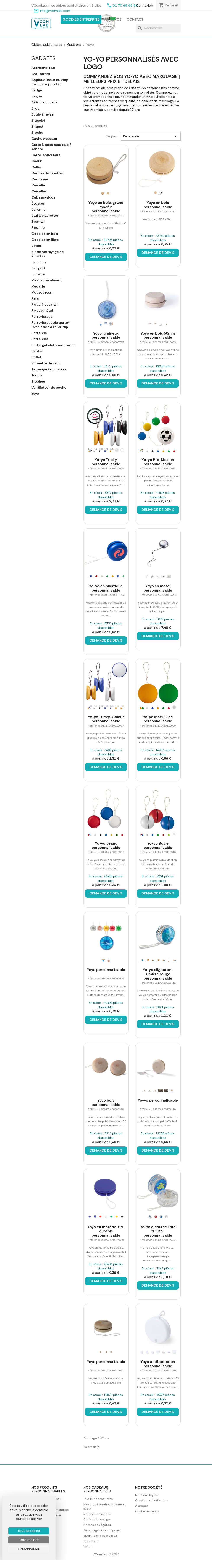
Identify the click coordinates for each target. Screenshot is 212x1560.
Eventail (38, 221)
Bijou (35, 108)
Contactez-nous (147, 1511)
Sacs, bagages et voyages (102, 1530)
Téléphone (91, 1541)
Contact (135, 19)
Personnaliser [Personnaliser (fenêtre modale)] (28, 1549)
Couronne (39, 179)
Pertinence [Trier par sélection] (150, 136)
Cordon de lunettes (47, 173)
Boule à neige (42, 114)
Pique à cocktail (44, 304)
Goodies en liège (45, 240)
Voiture (88, 1546)
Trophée (38, 381)
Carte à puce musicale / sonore (51, 147)
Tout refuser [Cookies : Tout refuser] (29, 1540)
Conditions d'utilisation (151, 1500)
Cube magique (43, 197)
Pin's (35, 298)
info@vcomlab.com (55, 10)
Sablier (37, 351)
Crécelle (38, 185)
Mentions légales (147, 1495)
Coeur (36, 161)
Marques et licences (97, 1514)
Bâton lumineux (44, 102)
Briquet (37, 126)
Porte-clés (39, 339)
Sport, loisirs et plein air (100, 1536)
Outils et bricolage (96, 1519)
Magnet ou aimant (46, 280)
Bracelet (38, 120)
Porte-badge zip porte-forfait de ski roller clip (50, 325)
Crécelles (39, 191)
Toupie (36, 375)
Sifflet (36, 357)
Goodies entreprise (81, 19)
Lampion (38, 262)
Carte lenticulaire (45, 155)
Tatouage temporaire (48, 369)
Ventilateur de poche (48, 387)
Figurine (38, 228)
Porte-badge (41, 317)
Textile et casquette (98, 1499)
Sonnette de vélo (45, 363)
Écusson (38, 203)
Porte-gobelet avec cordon (53, 345)
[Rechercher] (158, 28)
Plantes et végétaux (97, 1525)
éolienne (38, 209)
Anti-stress (40, 74)
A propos (113, 19)
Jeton (36, 246)
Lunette (38, 274)
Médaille (38, 286)
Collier (36, 167)
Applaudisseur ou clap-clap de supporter (50, 82)
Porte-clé (39, 333)
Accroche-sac (43, 68)
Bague (36, 96)
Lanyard (38, 268)
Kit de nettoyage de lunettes (47, 254)
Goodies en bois (44, 234)
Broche (37, 132)
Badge (36, 90)
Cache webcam (44, 139)
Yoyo (35, 393)
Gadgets (43, 58)
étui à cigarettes (45, 215)
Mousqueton (41, 292)
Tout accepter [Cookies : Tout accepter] (28, 1530)
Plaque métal (42, 310)
